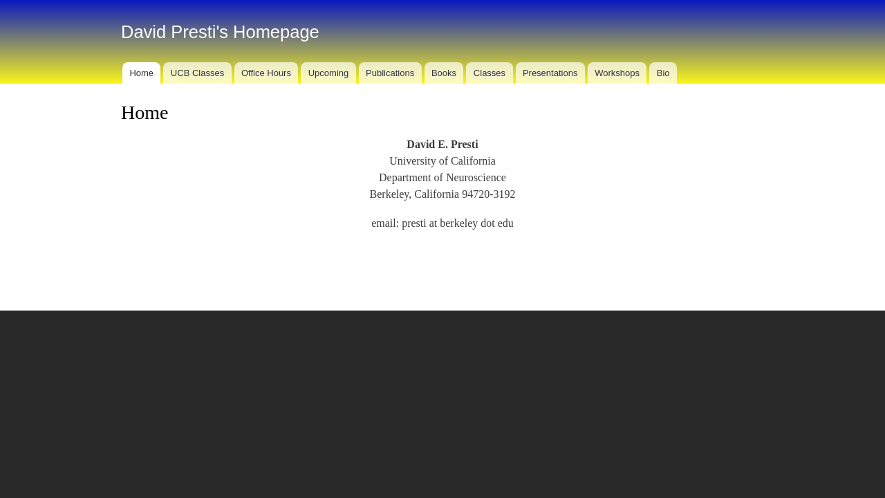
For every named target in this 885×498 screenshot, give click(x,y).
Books (443, 73)
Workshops (617, 73)
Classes (489, 73)
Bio (663, 73)
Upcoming (328, 73)
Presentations (550, 73)
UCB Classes (197, 73)
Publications (390, 73)
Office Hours (266, 73)
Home (141, 73)
